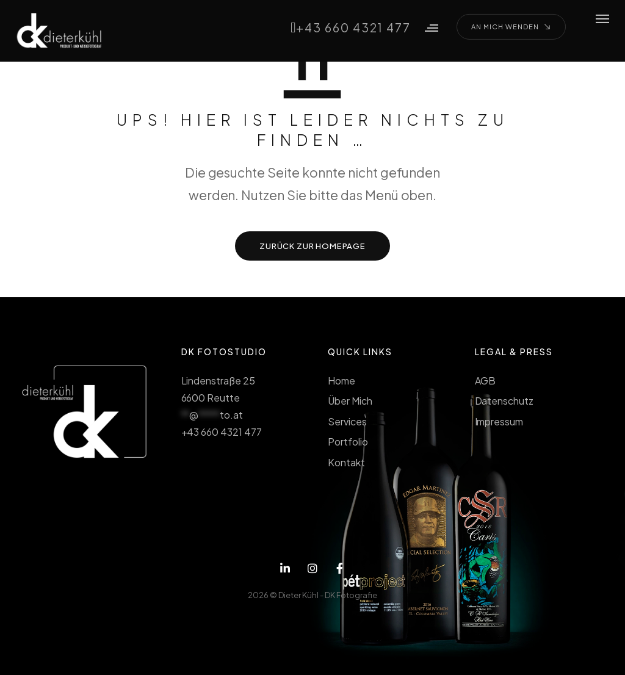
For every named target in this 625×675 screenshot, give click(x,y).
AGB (485, 380)
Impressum (499, 421)
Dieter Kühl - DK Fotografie (327, 595)
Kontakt (346, 462)
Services (347, 421)
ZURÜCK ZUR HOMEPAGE (312, 246)
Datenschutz (504, 400)
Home (341, 380)
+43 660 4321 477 (348, 26)
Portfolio (348, 441)
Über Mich (350, 400)
